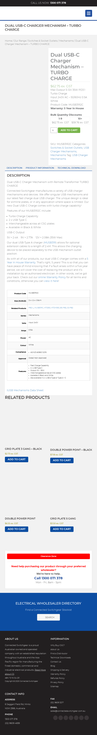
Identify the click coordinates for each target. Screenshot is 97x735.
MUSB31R (50, 242)
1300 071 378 (11, 719)
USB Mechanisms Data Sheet (25, 390)
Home (8, 41)
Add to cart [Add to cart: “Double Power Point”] (17, 529)
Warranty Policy (57, 674)
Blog (52, 666)
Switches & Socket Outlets (42, 41)
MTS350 (47, 308)
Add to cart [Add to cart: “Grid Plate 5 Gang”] (62, 529)
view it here (51, 281)
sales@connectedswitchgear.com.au (67, 711)
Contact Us (55, 662)
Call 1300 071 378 (48, 578)
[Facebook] (55, 718)
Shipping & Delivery (59, 670)
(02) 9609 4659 (12, 723)
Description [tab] (14, 168)
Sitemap (54, 687)
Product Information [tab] (40, 168)
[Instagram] (60, 718)
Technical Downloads (60, 658)
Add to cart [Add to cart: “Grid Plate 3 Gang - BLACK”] (17, 459)
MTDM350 (55, 308)
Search (48, 617)
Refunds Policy (57, 678)
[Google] (76, 718)
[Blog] (86, 718)
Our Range (20, 41)
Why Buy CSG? (57, 645)
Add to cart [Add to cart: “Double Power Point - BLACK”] (62, 460)
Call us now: (48, 3)
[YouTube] (81, 718)
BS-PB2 (63, 308)
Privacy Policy (57, 682)
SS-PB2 (70, 308)
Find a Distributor (59, 654)
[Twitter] (66, 718)
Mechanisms (66, 41)
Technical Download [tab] (72, 168)
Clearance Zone (48, 556)
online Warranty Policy (52, 277)
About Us (54, 649)
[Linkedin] (71, 718)
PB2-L (31, 308)
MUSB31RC (38, 308)
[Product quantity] (53, 130)
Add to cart (69, 130)
